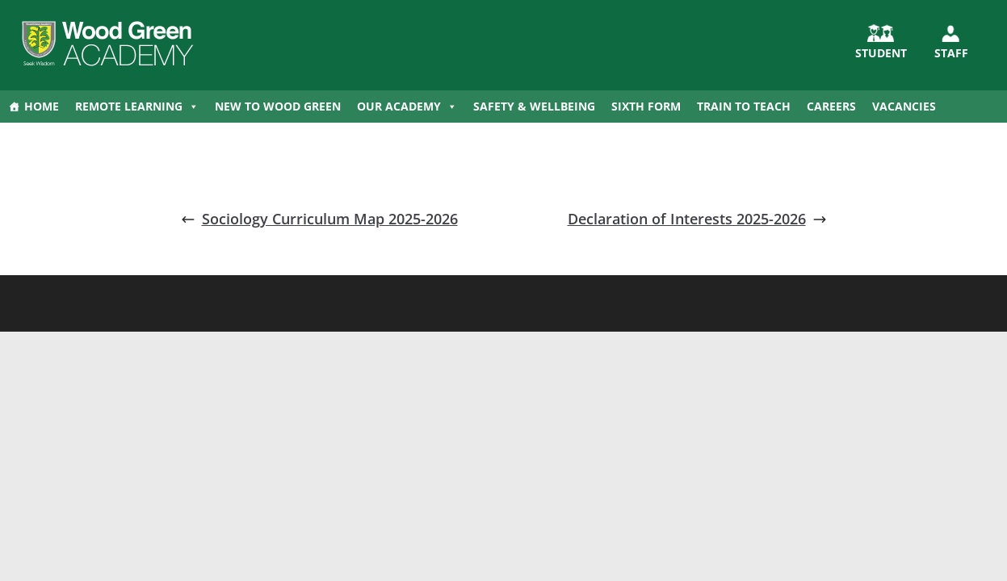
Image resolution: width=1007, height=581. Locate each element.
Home (41, 106)
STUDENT (881, 53)
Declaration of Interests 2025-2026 (697, 218)
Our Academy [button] (407, 106)
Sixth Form (646, 106)
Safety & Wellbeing (534, 106)
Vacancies (904, 106)
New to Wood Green (278, 106)
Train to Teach (744, 106)
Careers (831, 106)
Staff (951, 53)
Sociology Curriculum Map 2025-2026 (319, 218)
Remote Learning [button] (137, 106)
